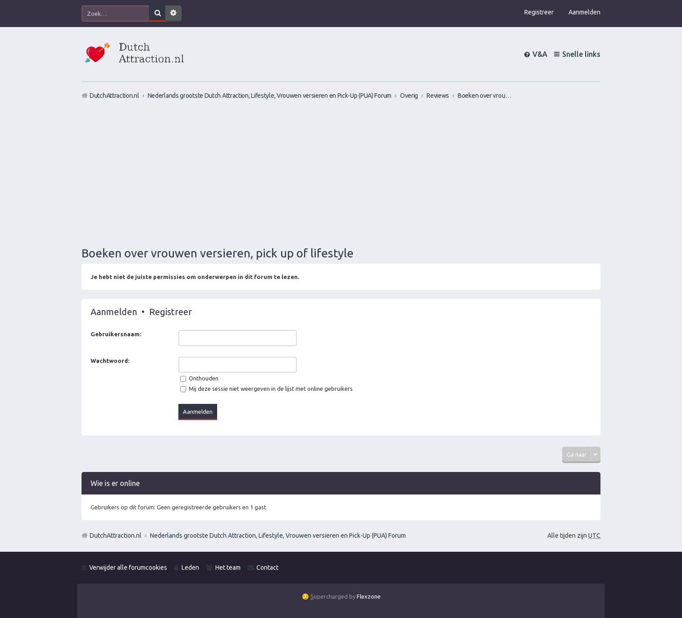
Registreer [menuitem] (539, 12)
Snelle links (581, 54)
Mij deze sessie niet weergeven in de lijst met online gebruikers (266, 388)
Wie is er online (115, 483)
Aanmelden (114, 312)
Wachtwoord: (110, 360)
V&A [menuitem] (539, 54)
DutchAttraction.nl (115, 535)
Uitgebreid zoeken (173, 13)
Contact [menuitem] (267, 567)
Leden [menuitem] (190, 567)
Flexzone (369, 596)
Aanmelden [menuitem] (584, 12)
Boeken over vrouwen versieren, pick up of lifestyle (218, 253)
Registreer (170, 312)
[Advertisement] (341, 173)
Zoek (157, 13)
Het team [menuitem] (228, 567)
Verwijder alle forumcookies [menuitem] (128, 567)
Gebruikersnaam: (116, 334)
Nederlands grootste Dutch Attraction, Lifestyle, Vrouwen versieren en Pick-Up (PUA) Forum (278, 535)
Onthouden (199, 378)
